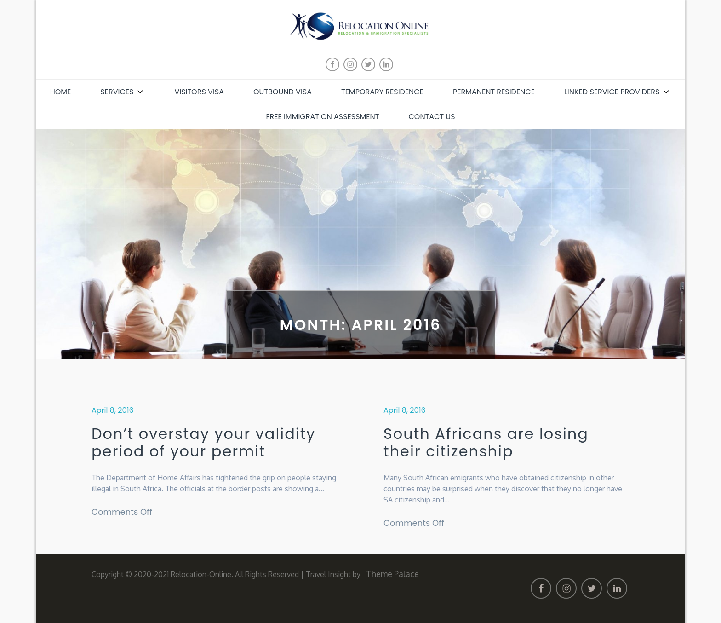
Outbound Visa (282, 92)
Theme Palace (392, 574)
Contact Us (431, 116)
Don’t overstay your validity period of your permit (204, 443)
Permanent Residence (494, 92)
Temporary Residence (382, 92)
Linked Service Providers (617, 92)
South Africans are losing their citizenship (486, 443)
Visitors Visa (199, 92)
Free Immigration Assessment (322, 116)
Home (60, 92)
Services (122, 92)
